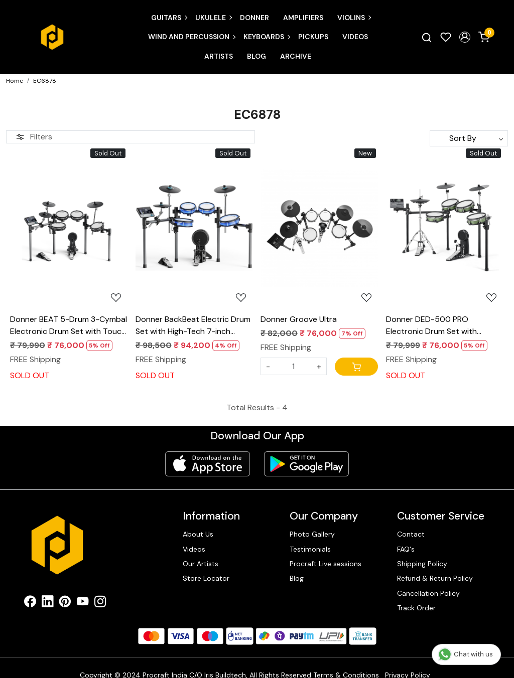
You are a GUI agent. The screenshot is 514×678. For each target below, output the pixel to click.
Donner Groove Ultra (299, 319)
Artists (218, 56)
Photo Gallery (312, 534)
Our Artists (200, 563)
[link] (426, 37)
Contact (411, 534)
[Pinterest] (65, 603)
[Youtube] (82, 603)
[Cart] (356, 367)
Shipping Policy (422, 563)
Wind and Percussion (191, 36)
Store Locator (206, 578)
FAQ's (406, 549)
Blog (256, 56)
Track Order (416, 607)
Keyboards (266, 36)
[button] (464, 37)
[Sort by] (469, 138)
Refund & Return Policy (435, 578)
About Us (198, 534)
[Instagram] (100, 603)
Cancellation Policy (428, 593)
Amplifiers (303, 17)
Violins (353, 17)
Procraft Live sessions (325, 563)
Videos (355, 36)
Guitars (169, 17)
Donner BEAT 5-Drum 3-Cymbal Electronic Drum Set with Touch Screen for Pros (68, 325)
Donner (254, 17)
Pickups (313, 36)
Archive (295, 56)
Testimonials (310, 549)
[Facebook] (30, 603)
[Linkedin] (47, 603)
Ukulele (213, 17)
